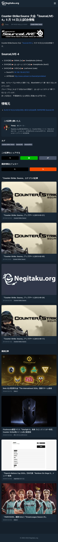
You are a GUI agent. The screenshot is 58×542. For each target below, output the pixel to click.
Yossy (13, 126)
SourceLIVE (19, 144)
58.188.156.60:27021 (22, 72)
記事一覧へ (21, 125)
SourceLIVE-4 (27, 43)
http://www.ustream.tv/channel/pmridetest (30, 76)
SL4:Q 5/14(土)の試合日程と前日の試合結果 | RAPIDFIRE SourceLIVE (29, 110)
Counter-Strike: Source (36, 24)
